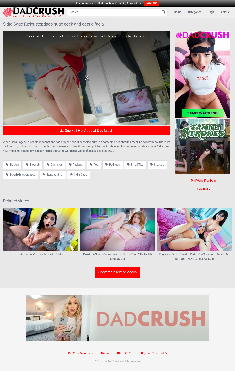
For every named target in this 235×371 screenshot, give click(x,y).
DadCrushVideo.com (80, 353)
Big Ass (12, 164)
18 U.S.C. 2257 (126, 353)
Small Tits (135, 164)
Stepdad (157, 164)
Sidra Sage (78, 174)
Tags (211, 12)
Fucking (75, 164)
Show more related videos (117, 272)
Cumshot (54, 164)
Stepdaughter (53, 174)
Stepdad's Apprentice (20, 174)
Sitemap (105, 353)
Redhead (112, 164)
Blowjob (32, 164)
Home (177, 12)
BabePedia (203, 189)
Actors (225, 12)
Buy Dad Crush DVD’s (154, 353)
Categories (194, 12)
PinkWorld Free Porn (203, 180)
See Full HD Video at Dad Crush (86, 130)
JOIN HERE (151, 3)
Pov (94, 164)
